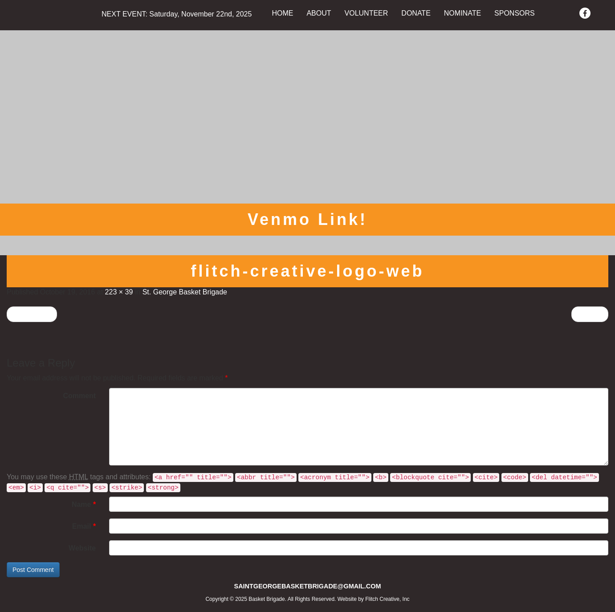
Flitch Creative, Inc (387, 599)
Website (82, 548)
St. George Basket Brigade (185, 292)
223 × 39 (119, 292)
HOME (282, 13)
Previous (31, 314)
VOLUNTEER (366, 13)
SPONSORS (514, 13)
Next (590, 314)
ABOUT (318, 13)
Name (84, 504)
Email (84, 526)
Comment (79, 396)
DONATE (415, 13)
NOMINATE (462, 13)
